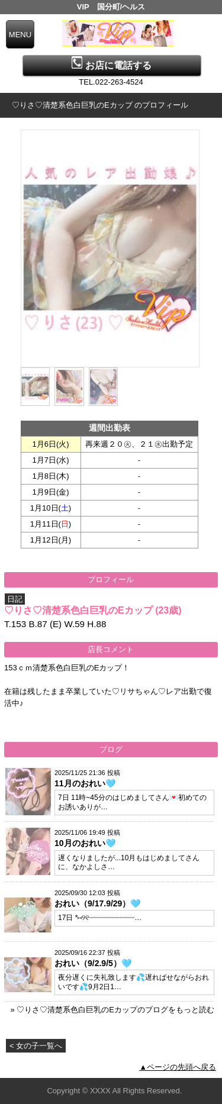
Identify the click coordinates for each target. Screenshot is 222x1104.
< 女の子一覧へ (35, 1045)
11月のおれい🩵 (84, 783)
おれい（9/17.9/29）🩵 (97, 903)
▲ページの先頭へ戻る (177, 1067)
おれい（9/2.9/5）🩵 (92, 963)
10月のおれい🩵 (84, 843)
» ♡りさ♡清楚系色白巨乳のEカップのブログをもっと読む (112, 1009)
